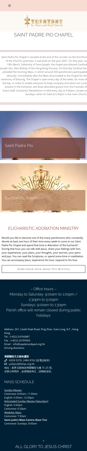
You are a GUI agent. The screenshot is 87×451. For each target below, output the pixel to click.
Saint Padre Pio (19, 145)
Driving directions (14, 347)
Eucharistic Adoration (24, 197)
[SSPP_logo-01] (43, 15)
